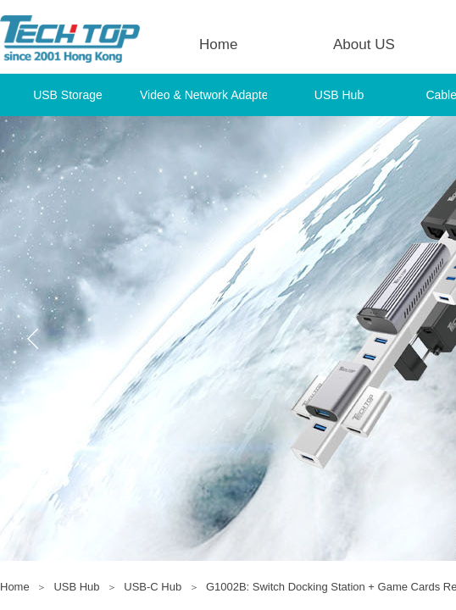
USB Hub (339, 95)
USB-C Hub (152, 586)
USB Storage (68, 95)
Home (218, 44)
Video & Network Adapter (203, 95)
